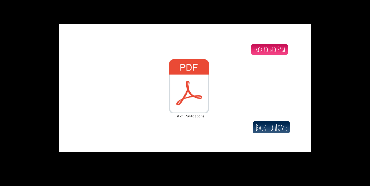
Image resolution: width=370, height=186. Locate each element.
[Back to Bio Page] (269, 49)
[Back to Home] (271, 127)
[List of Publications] (189, 89)
